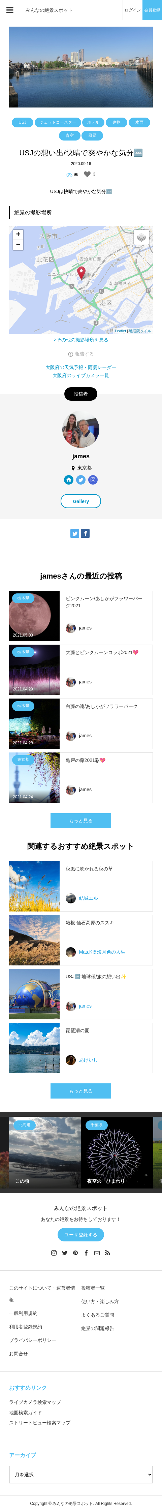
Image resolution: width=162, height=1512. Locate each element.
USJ (22, 122)
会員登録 (152, 10)
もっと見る (81, 820)
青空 (70, 135)
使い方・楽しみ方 (100, 1301)
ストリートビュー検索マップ (39, 1422)
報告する (84, 354)
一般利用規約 (23, 1313)
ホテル (93, 122)
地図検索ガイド (25, 1412)
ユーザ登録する (80, 1234)
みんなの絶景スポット (49, 10)
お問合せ (18, 1353)
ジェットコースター (58, 122)
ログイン (133, 10)
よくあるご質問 (97, 1315)
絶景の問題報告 (97, 1328)
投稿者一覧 (93, 1288)
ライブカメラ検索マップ (35, 1402)
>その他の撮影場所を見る (81, 339)
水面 (139, 122)
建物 (116, 122)
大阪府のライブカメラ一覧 (81, 375)
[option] (45, 1153)
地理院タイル (140, 331)
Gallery (81, 501)
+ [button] (18, 235)
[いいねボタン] (87, 174)
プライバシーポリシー (32, 1340)
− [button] (18, 245)
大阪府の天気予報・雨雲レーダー (80, 367)
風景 (92, 135)
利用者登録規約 (25, 1326)
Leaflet (120, 331)
